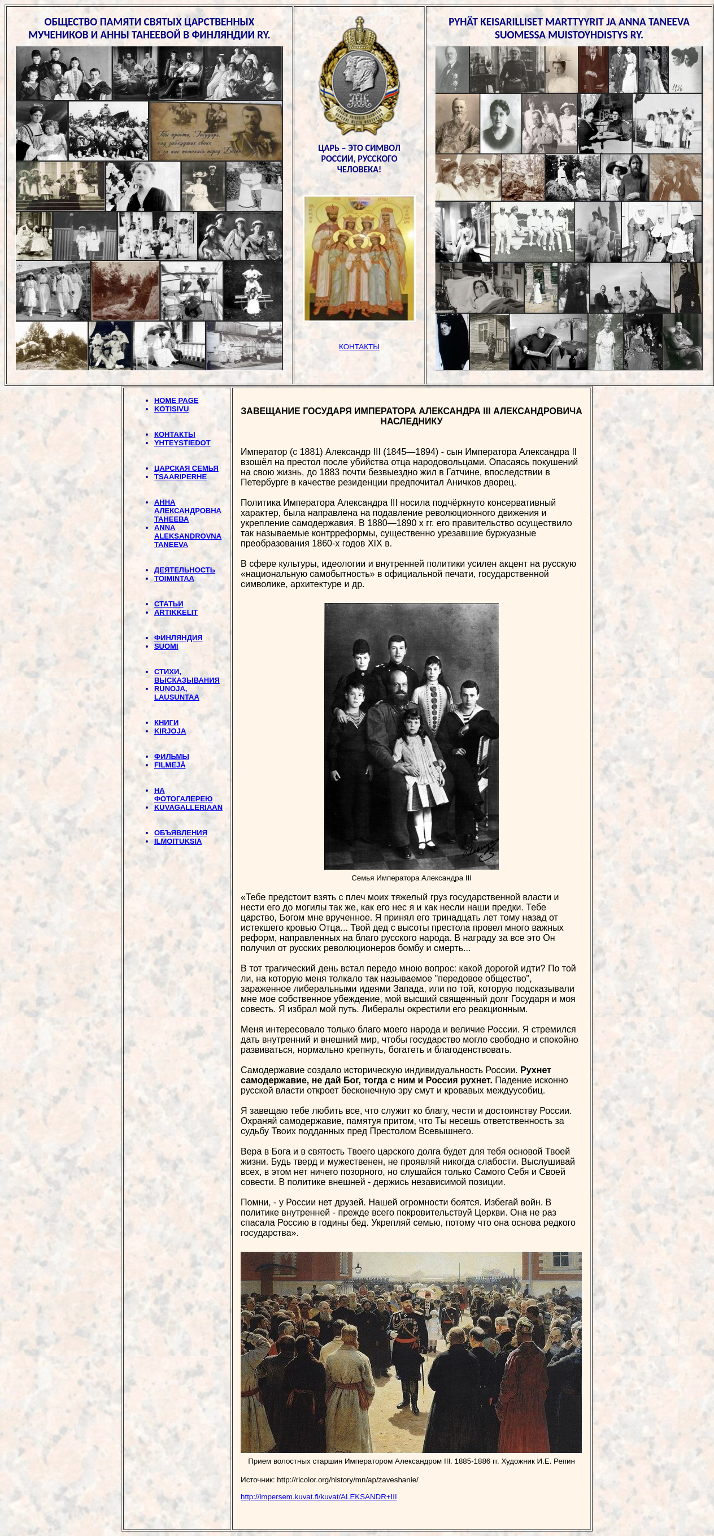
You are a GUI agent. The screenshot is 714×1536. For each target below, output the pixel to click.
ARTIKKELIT (176, 612)
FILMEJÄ (170, 765)
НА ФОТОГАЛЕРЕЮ (183, 794)
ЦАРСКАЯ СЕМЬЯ (186, 468)
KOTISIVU (171, 409)
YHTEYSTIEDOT (182, 443)
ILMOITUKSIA (178, 841)
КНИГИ (166, 722)
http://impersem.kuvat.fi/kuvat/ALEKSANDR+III (319, 1496)
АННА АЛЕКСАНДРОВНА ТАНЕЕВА (187, 510)
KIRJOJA (170, 731)
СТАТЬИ (169, 604)
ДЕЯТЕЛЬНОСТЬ (184, 570)
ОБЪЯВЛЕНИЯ (180, 832)
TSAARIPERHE (180, 476)
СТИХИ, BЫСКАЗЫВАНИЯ (187, 675)
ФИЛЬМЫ (171, 756)
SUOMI (166, 646)
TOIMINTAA (174, 578)
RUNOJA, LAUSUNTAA (176, 692)
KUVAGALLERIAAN (188, 807)
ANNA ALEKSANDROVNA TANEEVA (187, 536)
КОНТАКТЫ (174, 434)
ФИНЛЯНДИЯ (178, 638)
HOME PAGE (176, 400)
